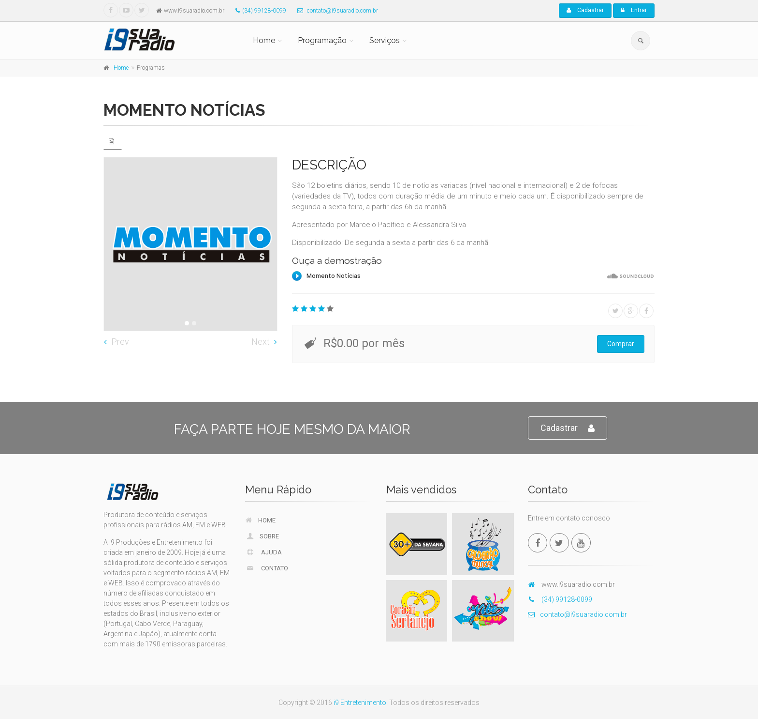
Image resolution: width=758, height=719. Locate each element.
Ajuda (264, 552)
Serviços (384, 40)
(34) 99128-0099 (258, 10)
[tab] (112, 141)
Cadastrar (585, 10)
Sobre (262, 536)
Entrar (634, 10)
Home (264, 40)
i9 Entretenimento (360, 702)
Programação (322, 40)
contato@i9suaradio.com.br (335, 10)
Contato (267, 568)
